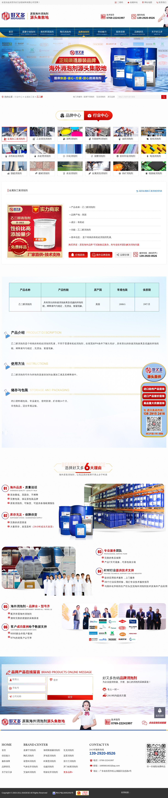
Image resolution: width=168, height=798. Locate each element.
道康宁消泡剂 (89, 97)
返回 (150, 191)
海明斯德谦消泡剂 (51, 750)
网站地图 (148, 2)
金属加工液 (29, 97)
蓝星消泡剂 (68, 755)
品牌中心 (73, 115)
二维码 (120, 2)
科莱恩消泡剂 (49, 761)
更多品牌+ (68, 772)
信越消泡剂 (48, 766)
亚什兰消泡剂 (69, 761)
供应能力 (6, 755)
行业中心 (18, 97)
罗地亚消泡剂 (49, 755)
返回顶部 (160, 715)
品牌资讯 (6, 766)
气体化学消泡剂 (30, 766)
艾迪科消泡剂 (29, 772)
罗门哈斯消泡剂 (70, 766)
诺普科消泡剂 (29, 761)
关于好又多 (7, 772)
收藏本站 (134, 2)
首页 (4, 750)
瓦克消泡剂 (100, 97)
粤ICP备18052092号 (65, 793)
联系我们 (162, 2)
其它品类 (111, 97)
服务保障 (6, 761)
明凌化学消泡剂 (50, 772)
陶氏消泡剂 (28, 755)
